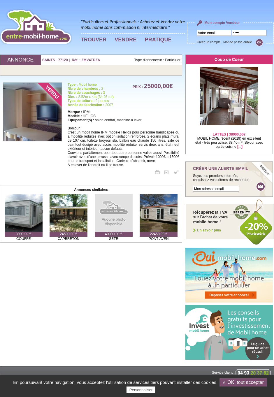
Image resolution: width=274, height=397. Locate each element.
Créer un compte (209, 42)
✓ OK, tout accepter (243, 382)
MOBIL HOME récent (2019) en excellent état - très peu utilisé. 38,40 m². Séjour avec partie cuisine (229, 137)
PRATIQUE (158, 40)
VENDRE (125, 40)
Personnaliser (141, 390)
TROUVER (93, 40)
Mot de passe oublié (237, 42)
